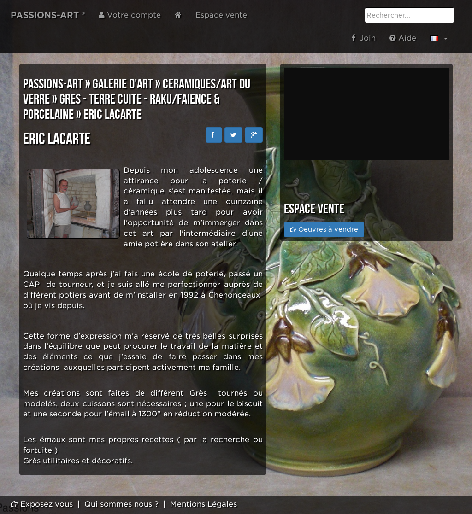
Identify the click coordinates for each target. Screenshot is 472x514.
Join (364, 38)
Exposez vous (42, 504)
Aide (402, 38)
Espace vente (221, 15)
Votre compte (130, 15)
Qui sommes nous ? (121, 504)
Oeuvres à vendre (324, 229)
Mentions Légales (203, 504)
